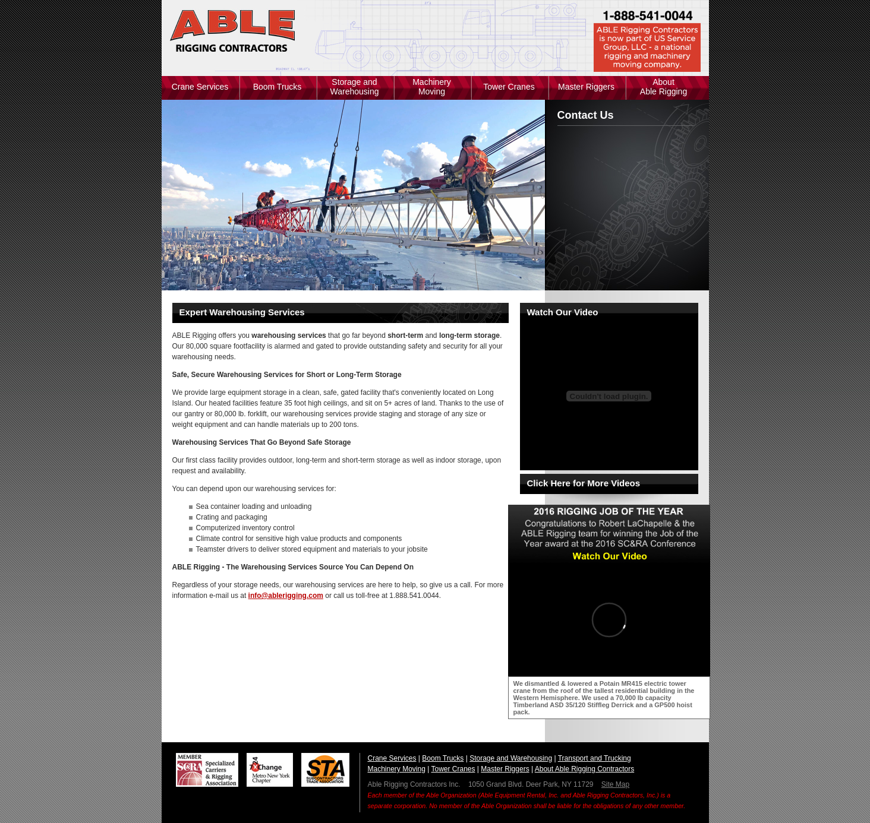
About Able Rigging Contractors (584, 769)
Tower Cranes (508, 86)
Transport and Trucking (594, 758)
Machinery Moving (431, 86)
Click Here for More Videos (584, 483)
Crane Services (200, 86)
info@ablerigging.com (285, 595)
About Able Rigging (663, 86)
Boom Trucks (277, 86)
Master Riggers (586, 86)
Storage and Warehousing (354, 86)
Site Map (615, 784)
